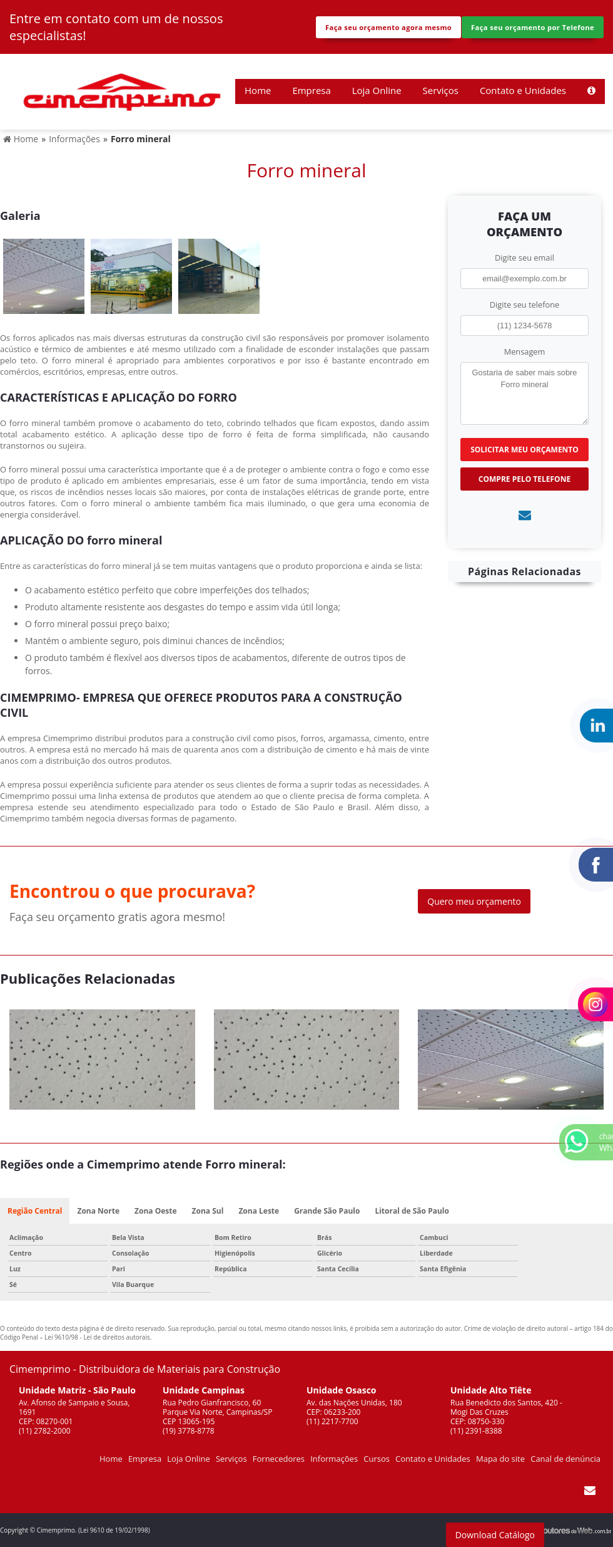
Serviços (440, 90)
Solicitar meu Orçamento (524, 449)
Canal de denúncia (565, 1458)
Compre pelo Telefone (524, 479)
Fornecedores (279, 1458)
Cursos (376, 1458)
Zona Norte (98, 1211)
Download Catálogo (495, 1535)
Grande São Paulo (327, 1211)
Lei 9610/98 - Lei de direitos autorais (97, 1337)
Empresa (311, 90)
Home (258, 90)
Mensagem (524, 351)
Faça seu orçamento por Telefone (532, 27)
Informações (334, 1458)
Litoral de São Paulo (412, 1211)
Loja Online (377, 90)
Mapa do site (500, 1458)
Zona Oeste (155, 1211)
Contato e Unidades (523, 90)
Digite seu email (524, 257)
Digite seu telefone (524, 304)
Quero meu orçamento (474, 901)
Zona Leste (258, 1211)
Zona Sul (208, 1211)
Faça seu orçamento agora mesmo (388, 27)
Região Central (35, 1211)
